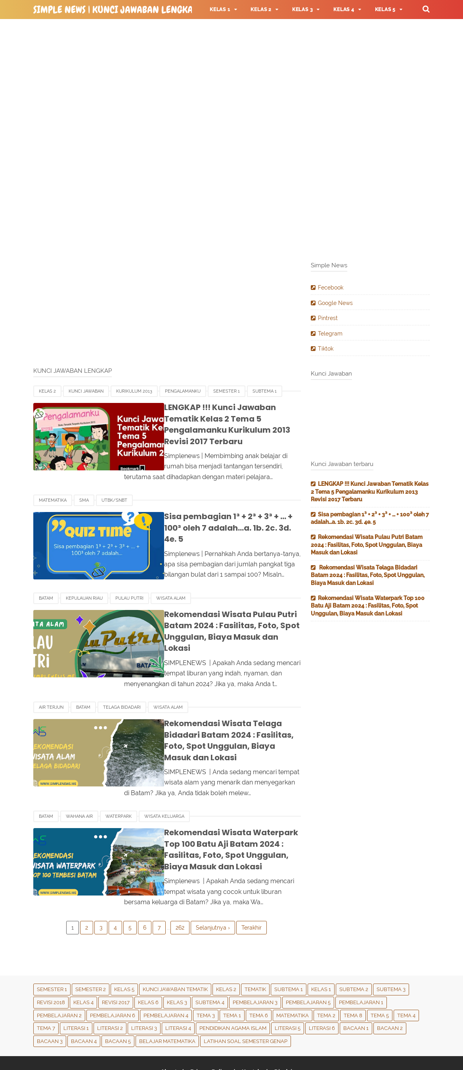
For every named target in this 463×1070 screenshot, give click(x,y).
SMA (84, 489)
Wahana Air (79, 777)
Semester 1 (226, 391)
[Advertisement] (231, 83)
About (166, 1033)
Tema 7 (46, 990)
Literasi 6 (322, 990)
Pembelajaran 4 (165, 977)
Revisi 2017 (116, 964)
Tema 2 (326, 977)
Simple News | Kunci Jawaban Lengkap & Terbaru (138, 10)
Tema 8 (353, 977)
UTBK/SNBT (114, 489)
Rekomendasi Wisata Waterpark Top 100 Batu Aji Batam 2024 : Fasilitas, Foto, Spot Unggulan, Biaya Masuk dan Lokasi (221, 811)
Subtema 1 (265, 391)
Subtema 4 (209, 964)
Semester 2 (90, 951)
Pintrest (328, 318)
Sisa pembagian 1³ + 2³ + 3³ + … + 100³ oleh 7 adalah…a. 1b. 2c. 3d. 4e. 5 (215, 511)
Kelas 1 (321, 951)
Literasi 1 (76, 990)
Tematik (255, 951)
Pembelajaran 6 (112, 977)
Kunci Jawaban (86, 391)
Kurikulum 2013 (134, 391)
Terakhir (251, 889)
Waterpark (118, 777)
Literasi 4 (178, 990)
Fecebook (330, 287)
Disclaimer (290, 1033)
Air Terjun (51, 680)
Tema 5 (380, 977)
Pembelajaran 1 (361, 964)
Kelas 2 (47, 391)
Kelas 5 (124, 951)
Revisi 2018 (51, 964)
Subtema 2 (353, 951)
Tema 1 (232, 977)
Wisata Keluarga (164, 777)
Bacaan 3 (50, 1003)
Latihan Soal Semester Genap (245, 1003)
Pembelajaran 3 (255, 964)
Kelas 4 (83, 964)
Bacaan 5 (118, 1003)
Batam (46, 582)
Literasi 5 (287, 990)
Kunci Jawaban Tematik (175, 951)
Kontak (251, 1033)
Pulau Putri (129, 582)
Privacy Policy (209, 1033)
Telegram (330, 333)
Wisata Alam (171, 582)
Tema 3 (206, 977)
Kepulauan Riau (84, 582)
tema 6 (258, 977)
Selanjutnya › (213, 889)
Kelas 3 (177, 964)
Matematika (53, 489)
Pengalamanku (183, 391)
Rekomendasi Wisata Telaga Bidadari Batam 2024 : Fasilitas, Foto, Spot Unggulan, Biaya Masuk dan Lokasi (219, 707)
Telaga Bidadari (122, 680)
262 (180, 889)
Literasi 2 (110, 990)
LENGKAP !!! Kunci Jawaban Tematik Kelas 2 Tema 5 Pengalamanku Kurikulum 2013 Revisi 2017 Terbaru (216, 418)
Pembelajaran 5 (308, 964)
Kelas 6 (148, 964)
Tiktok (325, 348)
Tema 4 (406, 977)
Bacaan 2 (390, 990)
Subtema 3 (391, 951)
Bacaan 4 (84, 1003)
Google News (335, 303)
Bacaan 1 (356, 990)
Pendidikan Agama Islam (232, 990)
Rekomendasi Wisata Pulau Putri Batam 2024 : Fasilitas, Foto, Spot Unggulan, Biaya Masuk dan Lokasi (213, 610)
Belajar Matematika (167, 1003)
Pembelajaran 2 (59, 977)
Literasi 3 (144, 990)
